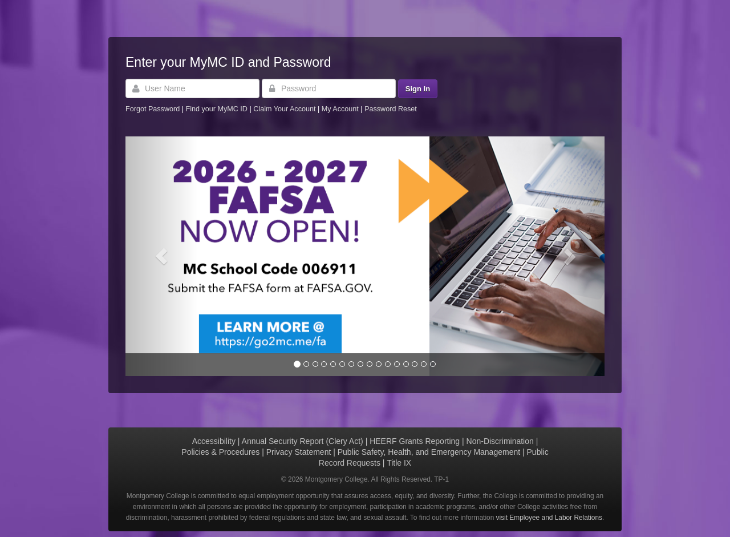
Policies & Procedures (220, 452)
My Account (341, 109)
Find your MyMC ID (216, 109)
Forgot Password (152, 109)
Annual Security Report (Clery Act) (302, 441)
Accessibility (214, 441)
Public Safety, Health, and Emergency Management (429, 452)
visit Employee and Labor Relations (549, 518)
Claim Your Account (285, 109)
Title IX (399, 462)
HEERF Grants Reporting (415, 441)
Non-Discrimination (500, 441)
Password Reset (390, 109)
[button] (161, 256)
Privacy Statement (298, 452)
